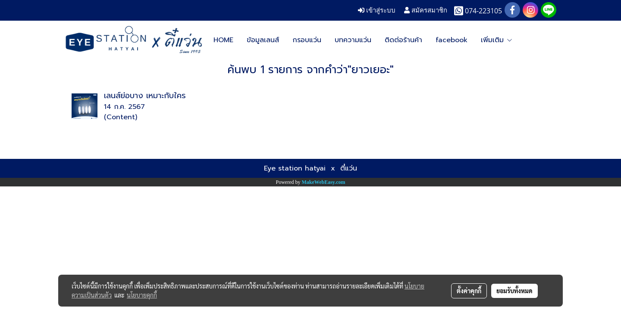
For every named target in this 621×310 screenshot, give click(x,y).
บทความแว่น (353, 40)
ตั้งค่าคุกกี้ (469, 290)
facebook (451, 40)
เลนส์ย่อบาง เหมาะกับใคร (145, 96)
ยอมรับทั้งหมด (514, 290)
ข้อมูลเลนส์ (263, 40)
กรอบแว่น (306, 40)
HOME (223, 40)
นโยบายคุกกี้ (142, 295)
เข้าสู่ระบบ (376, 10)
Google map (502, 40)
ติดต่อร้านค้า (403, 40)
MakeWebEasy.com (323, 182)
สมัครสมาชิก (425, 10)
